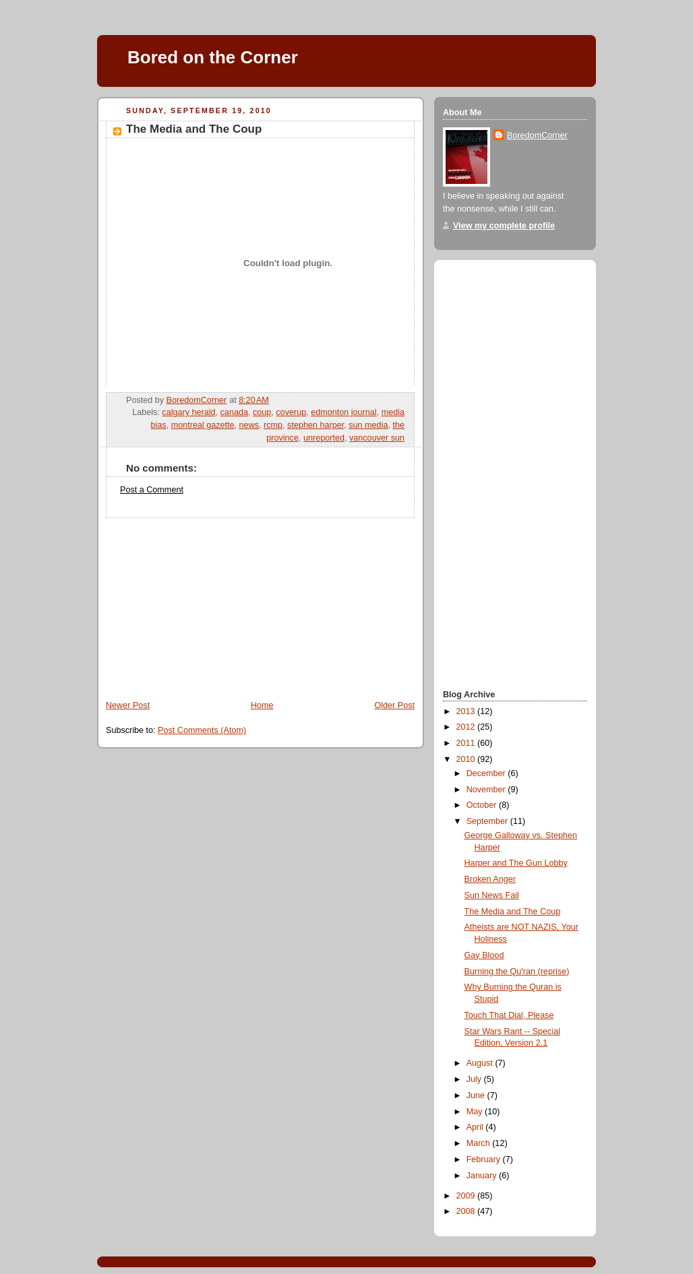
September (488, 821)
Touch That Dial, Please (509, 1015)
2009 (467, 1196)
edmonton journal (343, 412)
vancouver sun (376, 438)
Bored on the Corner (212, 57)
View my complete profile (504, 225)
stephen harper (315, 425)
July (475, 1079)
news (249, 425)
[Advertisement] (198, 602)
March (479, 1143)
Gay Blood (484, 955)
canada (234, 412)
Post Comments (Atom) (202, 730)
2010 (467, 759)
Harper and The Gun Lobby (516, 863)
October (482, 805)
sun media (368, 425)
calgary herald (188, 412)
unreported (323, 438)
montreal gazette (203, 425)
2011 (467, 743)
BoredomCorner (537, 135)
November (487, 789)
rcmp (273, 425)
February (484, 1159)
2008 (467, 1211)
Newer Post (128, 705)
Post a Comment (151, 490)
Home (262, 705)
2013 (467, 711)
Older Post (394, 705)
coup (262, 412)
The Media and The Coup (512, 911)
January (482, 1175)
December (487, 773)
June (476, 1095)
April (476, 1127)
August (480, 1063)
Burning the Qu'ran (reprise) (517, 971)
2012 (467, 727)
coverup (291, 412)
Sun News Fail (491, 895)
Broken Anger (490, 879)
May (475, 1111)
